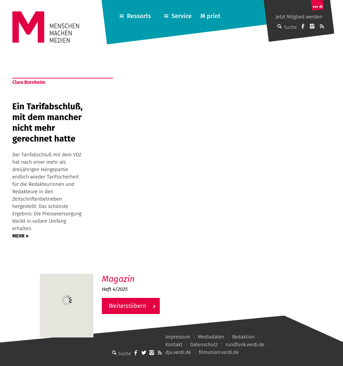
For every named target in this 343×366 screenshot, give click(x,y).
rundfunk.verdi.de (245, 345)
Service (182, 16)
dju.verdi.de (178, 352)
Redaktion (243, 337)
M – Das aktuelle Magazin (134, 273)
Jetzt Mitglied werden (299, 17)
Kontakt (174, 345)
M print (210, 16)
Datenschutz (204, 345)
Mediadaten (211, 337)
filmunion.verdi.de (219, 352)
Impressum (177, 337)
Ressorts (139, 16)
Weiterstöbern (127, 306)
